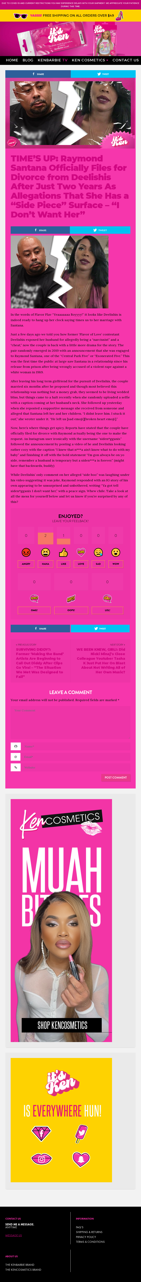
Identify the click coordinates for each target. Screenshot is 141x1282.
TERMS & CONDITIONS (90, 1242)
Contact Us (126, 60)
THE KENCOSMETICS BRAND (23, 1270)
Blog (28, 60)
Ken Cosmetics (88, 60)
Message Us (13, 1235)
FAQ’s (79, 1227)
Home (12, 60)
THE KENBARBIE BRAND (19, 1265)
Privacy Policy (86, 1237)
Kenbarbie (53, 60)
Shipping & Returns (89, 1232)
